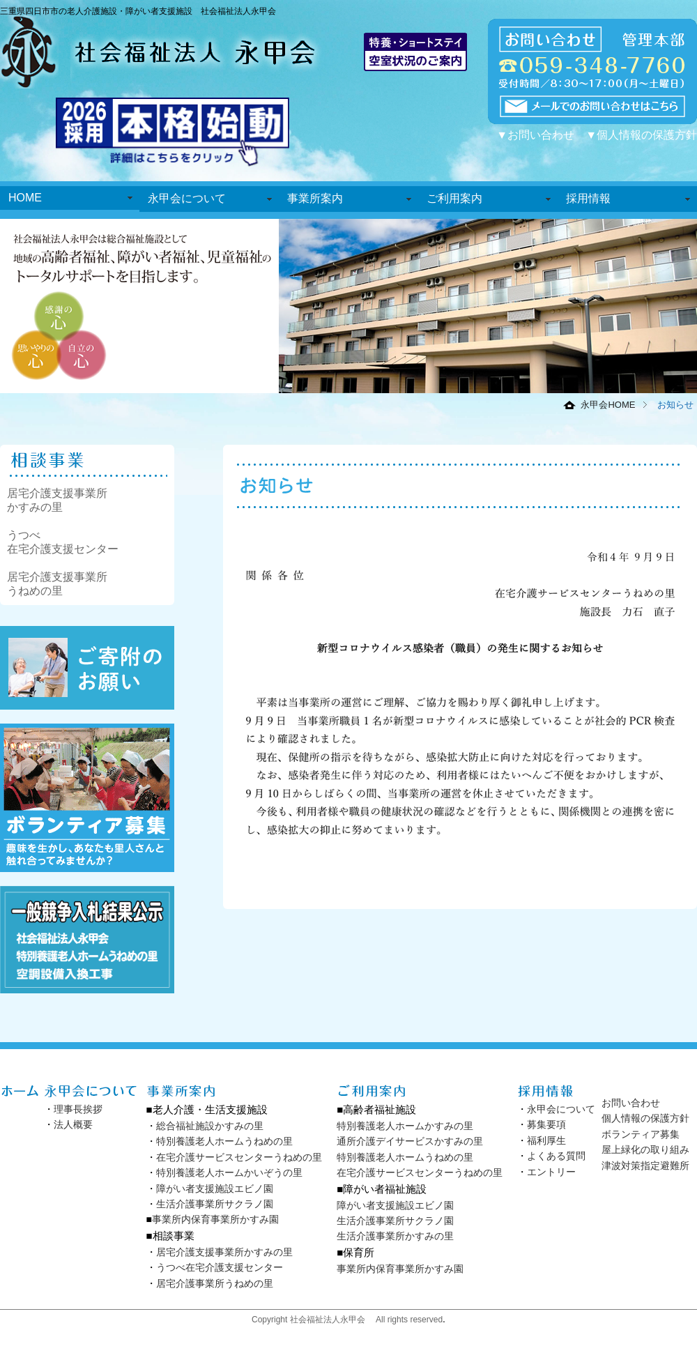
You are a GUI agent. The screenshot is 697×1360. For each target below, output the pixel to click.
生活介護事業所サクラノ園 (214, 1203)
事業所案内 (315, 198)
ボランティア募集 (641, 1134)
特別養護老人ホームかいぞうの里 (229, 1172)
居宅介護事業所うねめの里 (214, 1283)
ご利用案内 (454, 198)
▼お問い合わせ (535, 135)
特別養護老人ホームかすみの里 (405, 1125)
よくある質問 (556, 1155)
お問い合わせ (631, 1102)
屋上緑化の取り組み (645, 1149)
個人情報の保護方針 (645, 1118)
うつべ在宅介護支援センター (219, 1267)
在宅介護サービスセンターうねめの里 (239, 1157)
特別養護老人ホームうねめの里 (224, 1141)
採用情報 (588, 198)
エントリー (551, 1171)
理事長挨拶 (78, 1109)
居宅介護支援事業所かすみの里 (224, 1252)
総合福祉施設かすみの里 (209, 1125)
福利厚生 (546, 1140)
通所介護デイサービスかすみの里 (410, 1141)
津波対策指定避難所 (645, 1165)
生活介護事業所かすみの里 (395, 1235)
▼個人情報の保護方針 (641, 135)
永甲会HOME (608, 404)
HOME (25, 198)
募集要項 (546, 1124)
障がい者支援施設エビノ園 (214, 1188)
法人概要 (73, 1124)
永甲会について (187, 198)
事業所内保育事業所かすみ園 (215, 1219)
